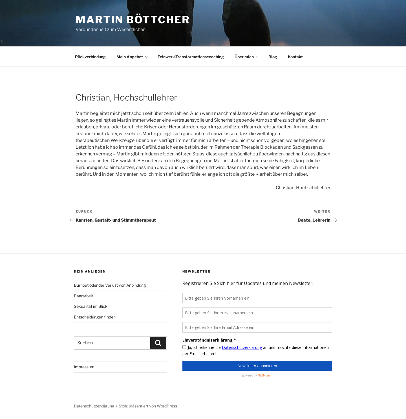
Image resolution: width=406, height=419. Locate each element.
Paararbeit (83, 295)
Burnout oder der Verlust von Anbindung (110, 285)
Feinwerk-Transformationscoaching (191, 56)
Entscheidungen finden (95, 317)
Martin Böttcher (133, 20)
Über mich (247, 56)
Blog (272, 56)
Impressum (84, 366)
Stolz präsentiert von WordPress (148, 406)
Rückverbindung (90, 56)
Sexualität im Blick (90, 306)
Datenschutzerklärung (94, 406)
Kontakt (295, 56)
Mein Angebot (132, 56)
